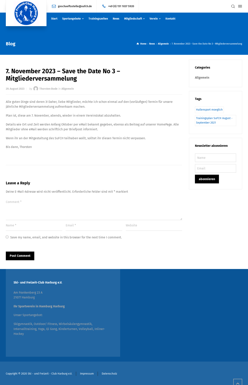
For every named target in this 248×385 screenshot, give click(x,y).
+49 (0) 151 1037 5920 (121, 6)
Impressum (87, 373)
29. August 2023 (15, 88)
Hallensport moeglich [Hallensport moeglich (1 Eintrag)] (209, 109)
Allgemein (67, 88)
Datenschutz (109, 373)
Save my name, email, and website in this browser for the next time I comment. (66, 237)
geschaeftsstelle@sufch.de (75, 6)
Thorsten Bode (48, 88)
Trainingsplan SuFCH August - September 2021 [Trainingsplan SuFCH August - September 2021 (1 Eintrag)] (214, 120)
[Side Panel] (239, 6)
